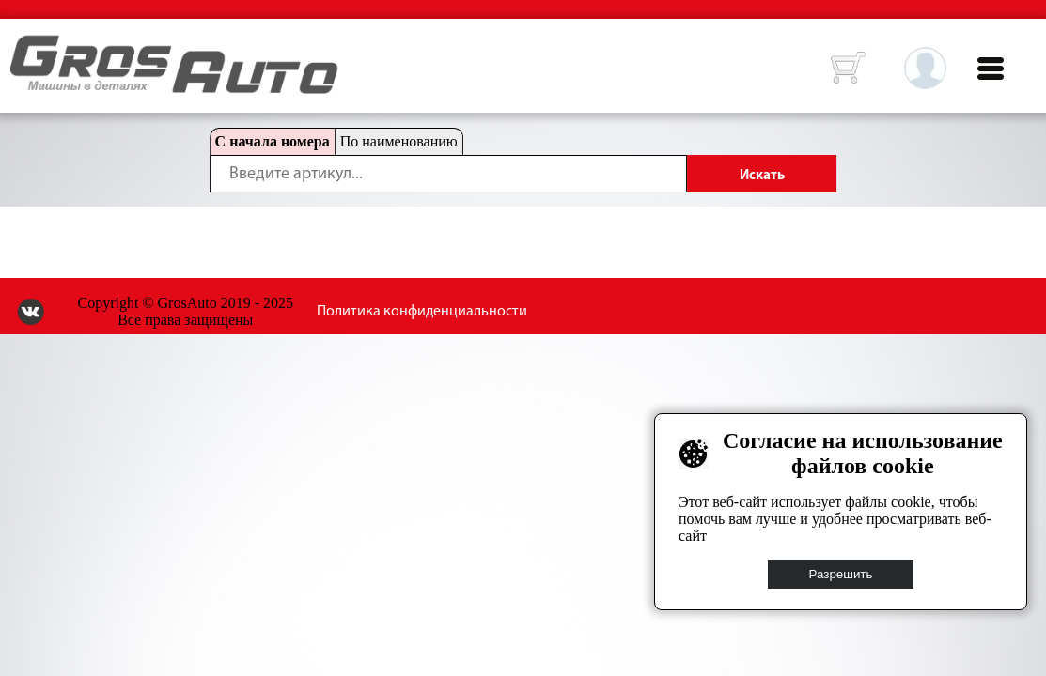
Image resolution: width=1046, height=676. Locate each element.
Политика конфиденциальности (422, 311)
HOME (24, 47)
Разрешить (841, 574)
